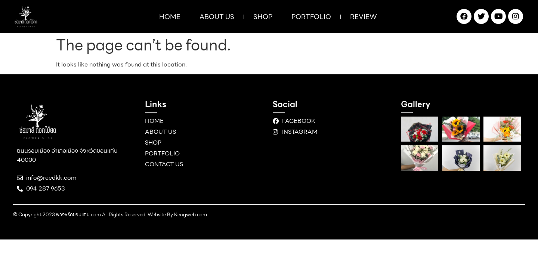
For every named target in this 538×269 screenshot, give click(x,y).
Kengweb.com (190, 215)
